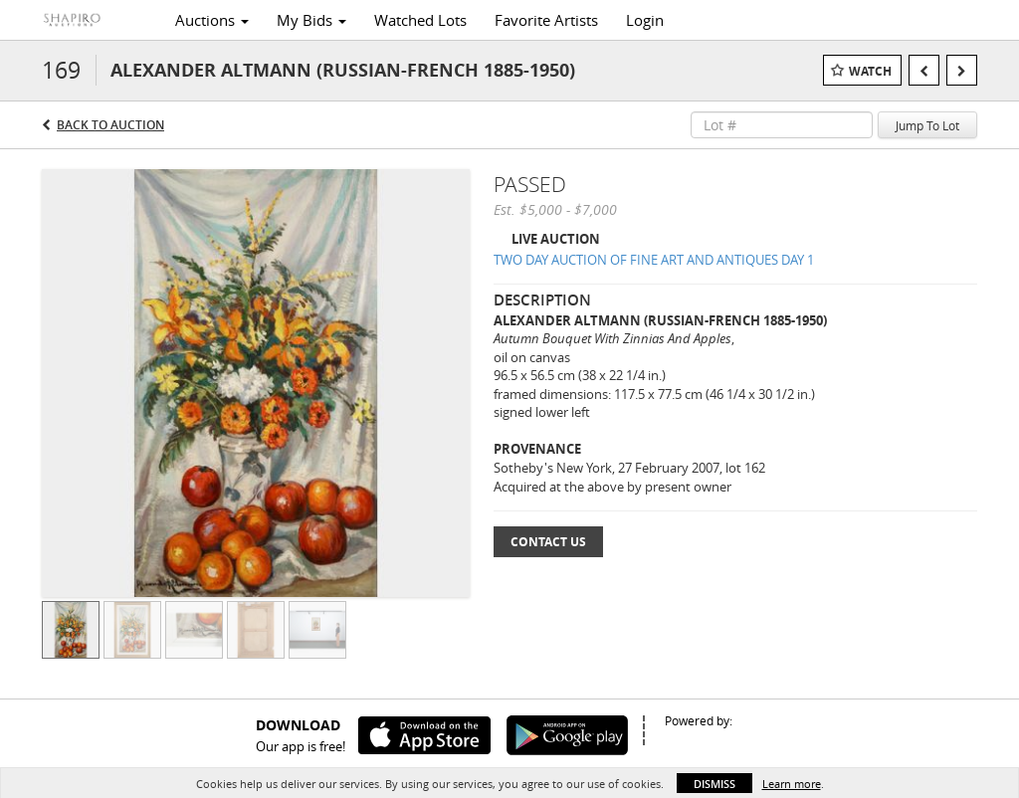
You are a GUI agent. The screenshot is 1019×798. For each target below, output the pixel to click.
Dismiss (714, 783)
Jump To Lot (927, 125)
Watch (870, 71)
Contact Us (548, 541)
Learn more (791, 783)
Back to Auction (110, 124)
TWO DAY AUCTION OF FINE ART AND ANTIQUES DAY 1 (654, 260)
